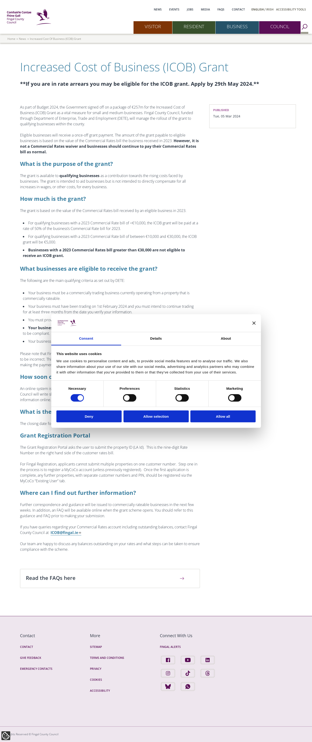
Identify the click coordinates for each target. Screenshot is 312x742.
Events (174, 9)
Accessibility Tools (291, 9)
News (158, 9)
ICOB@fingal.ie (66, 532)
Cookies (96, 680)
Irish (270, 9)
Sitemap (96, 647)
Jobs (190, 9)
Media (205, 9)
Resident (194, 26)
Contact (238, 9)
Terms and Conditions (107, 658)
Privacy (95, 669)
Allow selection (156, 416)
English (257, 9)
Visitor (153, 26)
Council (279, 26)
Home (11, 39)
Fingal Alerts (170, 647)
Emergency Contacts (36, 669)
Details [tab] (156, 338)
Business (237, 26)
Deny (89, 416)
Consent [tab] (86, 338)
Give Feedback (30, 658)
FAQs (220, 9)
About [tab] (226, 338)
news (22, 39)
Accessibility (100, 691)
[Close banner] (254, 323)
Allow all (223, 416)
